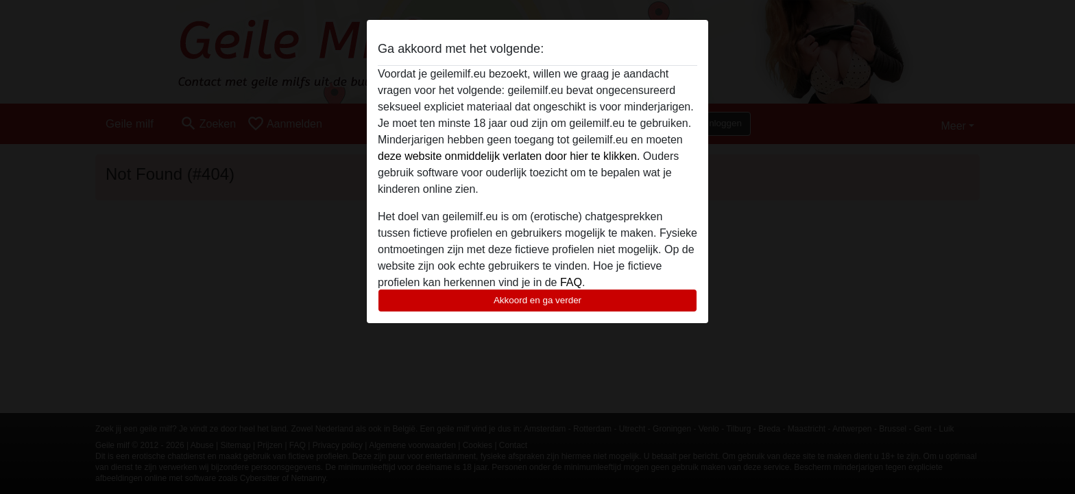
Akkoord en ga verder (537, 300)
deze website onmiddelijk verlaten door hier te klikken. (509, 156)
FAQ (571, 282)
